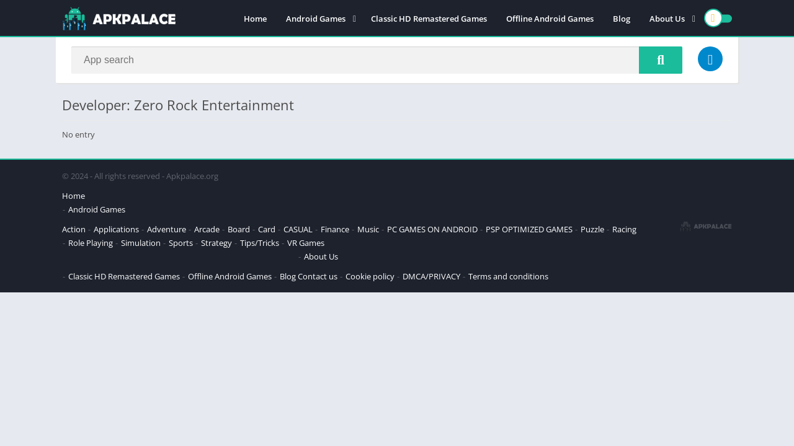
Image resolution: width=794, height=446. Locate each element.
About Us (667, 18)
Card (266, 229)
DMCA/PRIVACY (431, 276)
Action (74, 229)
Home (255, 18)
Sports (181, 242)
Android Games (316, 18)
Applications (116, 229)
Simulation (141, 242)
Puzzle (592, 229)
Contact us (317, 276)
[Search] (376, 60)
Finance (335, 229)
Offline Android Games (550, 18)
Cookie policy (370, 276)
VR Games (305, 242)
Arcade (207, 229)
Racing (624, 229)
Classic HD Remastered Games (429, 18)
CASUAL (298, 229)
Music (368, 229)
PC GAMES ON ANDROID (432, 229)
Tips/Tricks (259, 242)
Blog (621, 18)
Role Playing (90, 242)
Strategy (216, 242)
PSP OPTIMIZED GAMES (529, 229)
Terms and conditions (508, 276)
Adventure (166, 229)
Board (239, 229)
